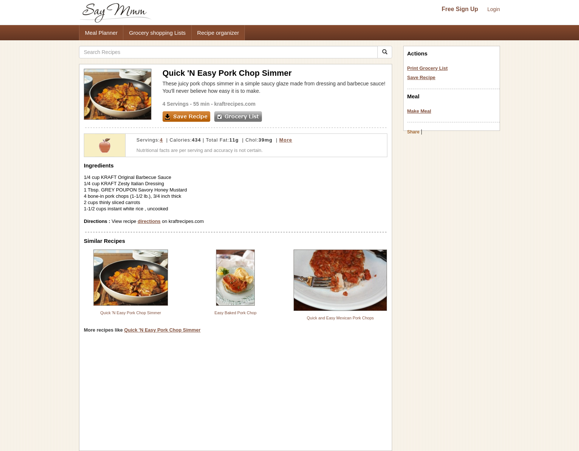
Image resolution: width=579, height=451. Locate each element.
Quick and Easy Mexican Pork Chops (340, 318)
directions (149, 221)
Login (493, 9)
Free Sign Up (460, 9)
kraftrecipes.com (235, 104)
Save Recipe (421, 77)
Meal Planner (101, 33)
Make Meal (419, 111)
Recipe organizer (218, 33)
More (285, 140)
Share (413, 132)
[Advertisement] (235, 394)
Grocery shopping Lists (157, 33)
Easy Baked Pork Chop (236, 313)
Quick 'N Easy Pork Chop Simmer (130, 313)
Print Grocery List (427, 68)
